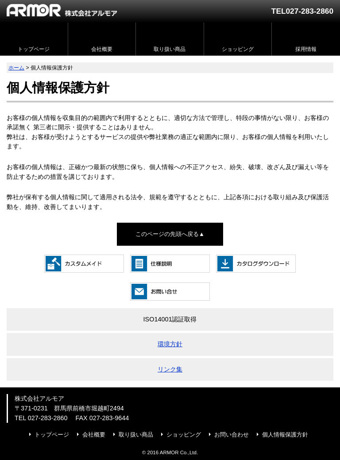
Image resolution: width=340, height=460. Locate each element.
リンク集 (170, 369)
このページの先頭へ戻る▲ (170, 234)
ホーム (16, 68)
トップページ (52, 434)
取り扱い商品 (136, 434)
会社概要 (93, 434)
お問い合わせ (231, 434)
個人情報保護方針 (285, 434)
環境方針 (170, 344)
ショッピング (183, 434)
